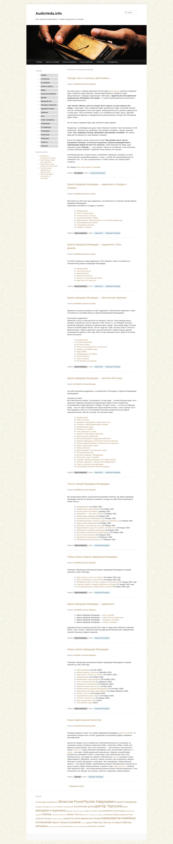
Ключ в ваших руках (85, 213)
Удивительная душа (85, 427)
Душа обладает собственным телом (92, 450)
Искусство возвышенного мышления (92, 347)
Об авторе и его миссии (86, 361)
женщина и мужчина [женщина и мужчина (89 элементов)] (50, 810)
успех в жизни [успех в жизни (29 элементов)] (97, 826)
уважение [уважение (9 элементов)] (76, 826)
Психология (45, 135)
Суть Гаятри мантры (86, 535)
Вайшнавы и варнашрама (88, 509)
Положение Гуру (84, 703)
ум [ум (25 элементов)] (88, 826)
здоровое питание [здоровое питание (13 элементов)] (72, 811)
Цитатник (77, 777)
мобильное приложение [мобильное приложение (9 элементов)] (59, 814)
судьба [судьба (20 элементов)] (88, 823)
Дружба (43, 97)
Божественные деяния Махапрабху (92, 689)
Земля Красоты (83, 356)
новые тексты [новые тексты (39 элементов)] (74, 814)
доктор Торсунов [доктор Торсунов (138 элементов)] (108, 806)
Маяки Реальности (84, 276)
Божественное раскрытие (87, 436)
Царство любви (125, 733)
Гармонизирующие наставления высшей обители (97, 441)
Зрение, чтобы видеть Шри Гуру (90, 434)
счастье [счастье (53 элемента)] (97, 822)
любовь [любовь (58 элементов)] (47, 814)
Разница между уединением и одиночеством (46, 170)
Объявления (45, 123)
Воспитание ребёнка (48, 94)
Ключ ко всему (83, 359)
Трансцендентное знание (87, 222)
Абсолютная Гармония (112, 617)
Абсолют (77, 750)
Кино (42, 116)
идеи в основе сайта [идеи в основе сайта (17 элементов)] (93, 811)
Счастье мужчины (86, 62)
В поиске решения (84, 342)
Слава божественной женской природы (93, 466)
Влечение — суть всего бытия (90, 514)
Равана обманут (83, 448)
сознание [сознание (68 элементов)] (74, 822)
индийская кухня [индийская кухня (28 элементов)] (111, 811)
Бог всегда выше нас (86, 700)
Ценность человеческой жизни (89, 278)
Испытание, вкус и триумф (88, 457)
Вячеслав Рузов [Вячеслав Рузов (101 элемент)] (71, 801)
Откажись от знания (85, 429)
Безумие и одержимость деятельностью (93, 422)
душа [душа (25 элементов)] (125, 806)
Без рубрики (78, 173)
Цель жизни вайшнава (87, 523)
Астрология (45, 79)
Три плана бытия (84, 271)
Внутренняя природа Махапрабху (92, 691)
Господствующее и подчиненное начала (94, 587)
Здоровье (44, 112)
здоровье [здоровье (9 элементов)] (82, 811)
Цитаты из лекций (52, 62)
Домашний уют (83, 273)
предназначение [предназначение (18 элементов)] (126, 815)
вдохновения (114, 91)
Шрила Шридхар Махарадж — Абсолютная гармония (97, 297)
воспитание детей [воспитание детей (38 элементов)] (84, 806)
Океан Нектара (109, 622)
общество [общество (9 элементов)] (85, 814)
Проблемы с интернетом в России (48, 157)
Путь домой (108, 615)
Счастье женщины (69, 62)
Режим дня (45, 138)
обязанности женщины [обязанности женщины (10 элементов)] (96, 814)
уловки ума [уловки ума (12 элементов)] (83, 826)
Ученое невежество (86, 698)
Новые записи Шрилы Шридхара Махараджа (92, 556)
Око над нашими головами (88, 167)
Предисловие (82, 211)
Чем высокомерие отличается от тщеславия (47, 176)
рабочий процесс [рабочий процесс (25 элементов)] (44, 818)
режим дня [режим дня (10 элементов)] (60, 818)
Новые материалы (80, 233)
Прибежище (83, 507)
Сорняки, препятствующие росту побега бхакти (96, 460)
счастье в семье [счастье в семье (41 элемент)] (111, 822)
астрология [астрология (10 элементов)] (53, 807)
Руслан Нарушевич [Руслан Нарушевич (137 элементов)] (99, 801)
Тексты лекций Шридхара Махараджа (88, 484)
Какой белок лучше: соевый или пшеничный (49, 165)
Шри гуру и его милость (86, 280)
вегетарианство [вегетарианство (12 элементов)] (68, 807)
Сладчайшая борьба (85, 225)
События (44, 142)
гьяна (116, 757)
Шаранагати (119, 766)
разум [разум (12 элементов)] (55, 819)
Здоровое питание (47, 109)
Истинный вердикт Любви (87, 218)
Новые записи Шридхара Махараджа (88, 649)
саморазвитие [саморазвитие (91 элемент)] (110, 818)
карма (69, 752)
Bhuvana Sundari (90, 194)
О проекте (100, 62)
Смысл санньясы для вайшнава (90, 464)
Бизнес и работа (47, 86)
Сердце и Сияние (84, 227)
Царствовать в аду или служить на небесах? (96, 528)
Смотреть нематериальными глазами (92, 424)
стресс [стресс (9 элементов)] (83, 822)
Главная (39, 62)
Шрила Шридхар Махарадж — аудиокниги (90, 604)
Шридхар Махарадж (98, 173)
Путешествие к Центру (86, 216)
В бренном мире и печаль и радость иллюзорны (98, 521)
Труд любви (81, 351)
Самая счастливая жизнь (87, 349)
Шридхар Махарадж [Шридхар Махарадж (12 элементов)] (42, 807)
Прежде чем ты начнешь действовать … (89, 78)
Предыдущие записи (75, 786)
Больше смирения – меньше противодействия (96, 462)
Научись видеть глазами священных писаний (96, 584)
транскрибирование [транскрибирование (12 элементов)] (66, 826)
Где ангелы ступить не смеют (90, 577)
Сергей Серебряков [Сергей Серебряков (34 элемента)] (125, 802)
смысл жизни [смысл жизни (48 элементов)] (60, 822)
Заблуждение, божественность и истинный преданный (99, 220)
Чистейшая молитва (85, 452)
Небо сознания (83, 420)
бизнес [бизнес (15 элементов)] (60, 807)
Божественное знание (87, 511)
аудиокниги (99, 233)
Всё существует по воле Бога (90, 580)
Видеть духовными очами (87, 445)
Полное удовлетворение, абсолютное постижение (98, 443)
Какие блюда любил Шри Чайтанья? (47, 161)
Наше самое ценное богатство (84, 720)
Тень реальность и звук (86, 431)
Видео (43, 90)
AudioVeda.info (49, 13)
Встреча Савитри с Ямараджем (90, 455)
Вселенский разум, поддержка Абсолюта (94, 438)
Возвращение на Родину (87, 354)
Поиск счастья (84, 693)
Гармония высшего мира (88, 696)
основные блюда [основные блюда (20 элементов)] (111, 815)
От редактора (112, 62)
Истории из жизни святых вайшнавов (93, 532)
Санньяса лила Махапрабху (89, 518)
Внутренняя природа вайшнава (91, 530)
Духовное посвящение (87, 537)
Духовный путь (46, 101)
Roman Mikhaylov (90, 84)
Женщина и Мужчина (48, 105)
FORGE (43, 75)
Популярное (45, 131)
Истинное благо (83, 344)
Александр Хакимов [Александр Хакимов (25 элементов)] (45, 802)
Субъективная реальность (89, 539)
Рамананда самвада (86, 516)
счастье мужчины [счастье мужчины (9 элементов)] (53, 826)
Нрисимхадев (83, 670)
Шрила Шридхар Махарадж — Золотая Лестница (94, 378)
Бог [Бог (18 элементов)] (56, 802)
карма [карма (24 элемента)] (123, 811)
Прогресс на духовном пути (89, 525)
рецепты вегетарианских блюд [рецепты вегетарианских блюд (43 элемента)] (82, 818)
